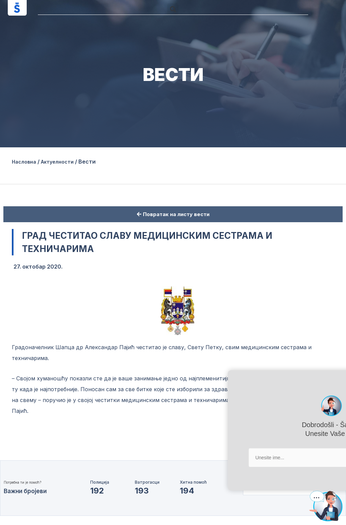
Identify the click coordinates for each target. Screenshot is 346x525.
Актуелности (63, 161)
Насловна (25, 161)
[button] (172, 9)
